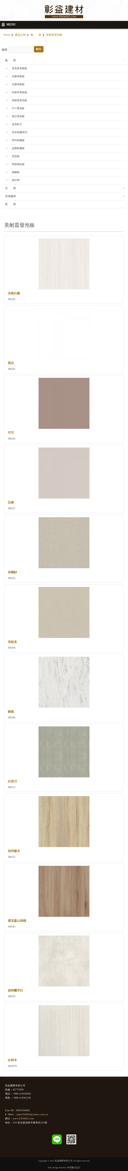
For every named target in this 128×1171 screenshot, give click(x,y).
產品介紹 (20, 34)
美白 (11, 363)
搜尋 (4, 49)
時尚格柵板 (18, 140)
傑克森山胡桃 (17, 920)
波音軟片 (17, 124)
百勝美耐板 (18, 84)
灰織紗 (12, 572)
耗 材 (10, 204)
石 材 (10, 188)
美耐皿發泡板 (19, 100)
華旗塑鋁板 (18, 164)
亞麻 (11, 502)
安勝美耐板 (18, 76)
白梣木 (12, 1060)
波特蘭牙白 (15, 990)
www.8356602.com (23, 1118)
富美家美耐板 (19, 68)
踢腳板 (16, 172)
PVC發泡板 (18, 108)
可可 (11, 432)
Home (7, 34)
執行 (38, 49)
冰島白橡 (14, 293)
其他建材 (10, 196)
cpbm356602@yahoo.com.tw (32, 1114)
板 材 (36, 34)
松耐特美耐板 (19, 92)
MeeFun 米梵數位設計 (69, 1167)
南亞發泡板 (18, 116)
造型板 (16, 156)
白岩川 (12, 781)
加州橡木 (14, 851)
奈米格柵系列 (19, 132)
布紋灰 (12, 642)
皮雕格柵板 (18, 148)
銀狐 (11, 711)
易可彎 (16, 180)
